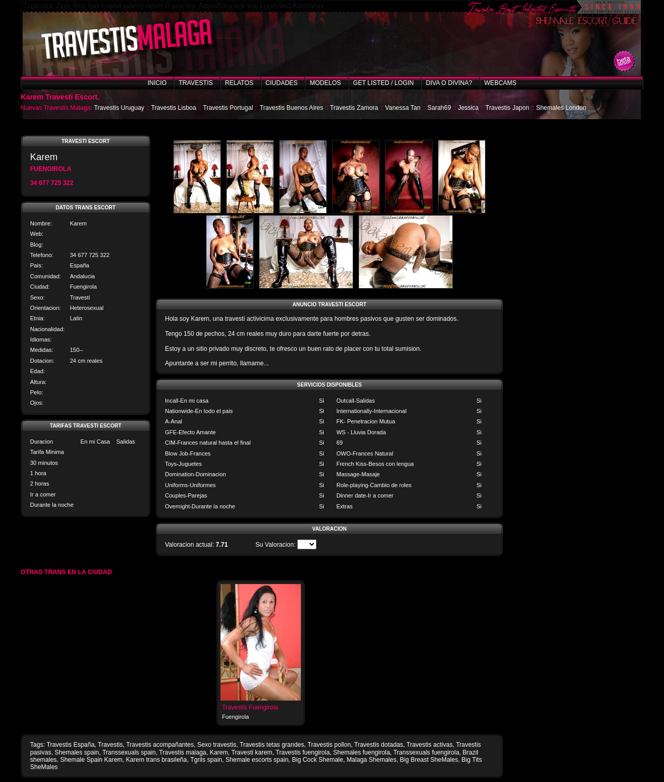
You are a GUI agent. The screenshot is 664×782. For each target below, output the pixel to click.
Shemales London (561, 107)
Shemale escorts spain (257, 759)
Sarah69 (439, 107)
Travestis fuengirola (302, 752)
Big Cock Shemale (317, 759)
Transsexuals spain (129, 752)
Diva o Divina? (449, 83)
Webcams (501, 83)
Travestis (195, 83)
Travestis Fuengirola (250, 707)
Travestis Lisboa (173, 107)
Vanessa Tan (402, 107)
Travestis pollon (329, 744)
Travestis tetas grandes (272, 744)
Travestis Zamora (354, 107)
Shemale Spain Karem (91, 759)
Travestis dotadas (378, 744)
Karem (219, 752)
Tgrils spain (206, 759)
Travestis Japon (507, 107)
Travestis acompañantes (159, 744)
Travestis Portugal (228, 107)
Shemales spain (76, 752)
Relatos (239, 83)
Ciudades (282, 83)
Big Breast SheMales (429, 759)
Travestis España (70, 744)
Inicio (157, 83)
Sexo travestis (216, 744)
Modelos (325, 83)
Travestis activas (430, 744)
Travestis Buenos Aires (291, 107)
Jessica (468, 107)
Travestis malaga (182, 752)
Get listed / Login (383, 83)
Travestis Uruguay (119, 107)
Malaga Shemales (371, 759)
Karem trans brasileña (156, 759)
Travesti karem (251, 752)
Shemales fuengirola (361, 752)
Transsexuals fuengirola (426, 752)
